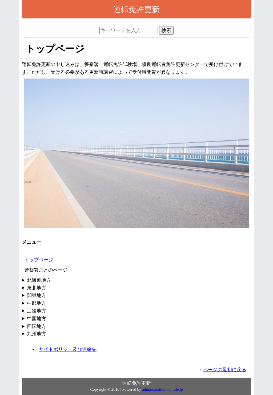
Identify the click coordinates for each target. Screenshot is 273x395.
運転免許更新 (136, 9)
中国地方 (36, 318)
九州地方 (36, 334)
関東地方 (36, 295)
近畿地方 (36, 311)
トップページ (38, 260)
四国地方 (36, 326)
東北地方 (36, 288)
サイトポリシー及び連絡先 (68, 349)
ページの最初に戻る (224, 369)
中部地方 (36, 303)
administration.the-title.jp (162, 389)
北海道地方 (39, 280)
